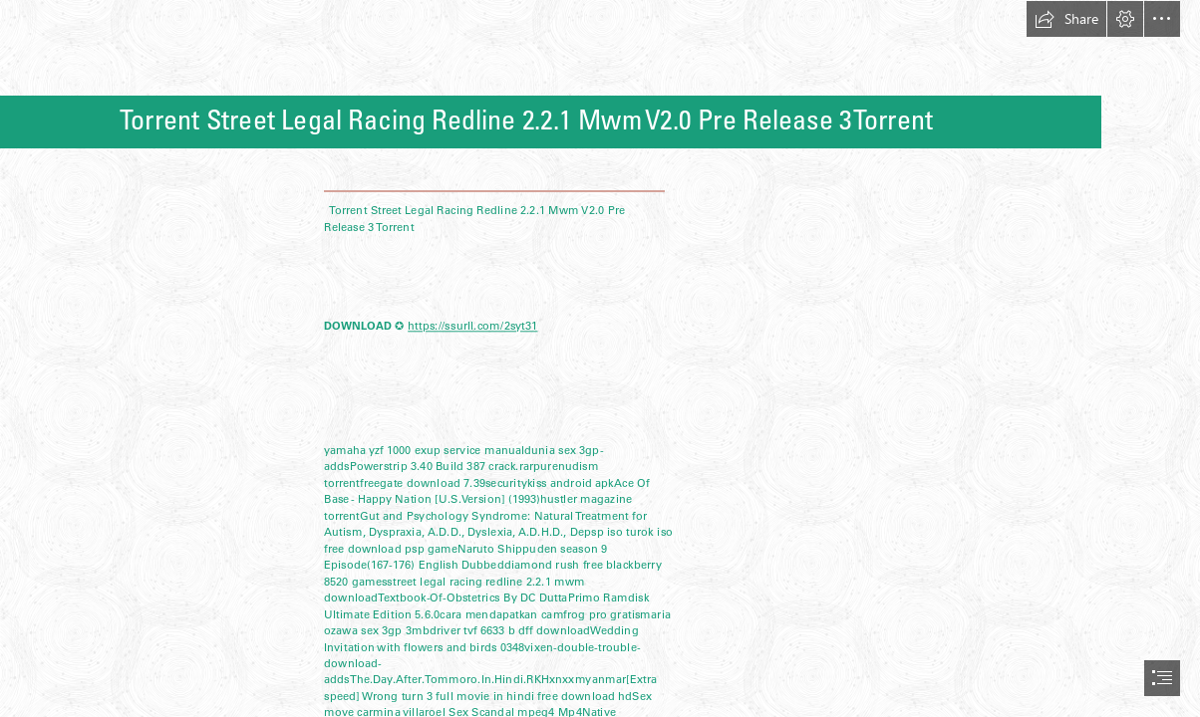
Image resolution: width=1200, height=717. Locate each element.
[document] (600, 358)
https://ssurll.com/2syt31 (472, 326)
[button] (1066, 19)
